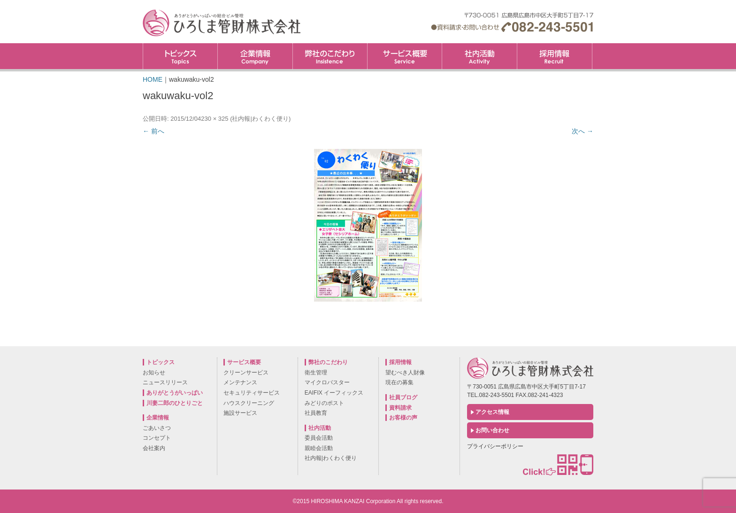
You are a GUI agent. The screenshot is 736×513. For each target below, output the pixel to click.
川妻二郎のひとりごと (174, 403)
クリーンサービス (245, 372)
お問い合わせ (492, 430)
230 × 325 (214, 118)
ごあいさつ (157, 428)
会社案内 (154, 448)
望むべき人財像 (405, 372)
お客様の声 (403, 417)
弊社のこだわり (330, 56)
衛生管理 (316, 372)
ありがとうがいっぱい (174, 392)
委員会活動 (319, 438)
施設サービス (240, 413)
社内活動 (479, 56)
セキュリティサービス (251, 392)
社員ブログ (403, 397)
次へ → (582, 131)
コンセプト (157, 438)
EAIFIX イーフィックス (334, 392)
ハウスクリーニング (248, 403)
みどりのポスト (324, 403)
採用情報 (400, 362)
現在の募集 (399, 382)
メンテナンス (240, 382)
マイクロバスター (327, 382)
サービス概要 (404, 56)
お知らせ (154, 372)
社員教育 (316, 413)
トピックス (180, 56)
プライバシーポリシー (495, 446)
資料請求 (400, 407)
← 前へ (153, 131)
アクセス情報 (492, 412)
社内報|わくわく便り (260, 118)
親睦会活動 (319, 448)
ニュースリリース (165, 382)
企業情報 (254, 56)
